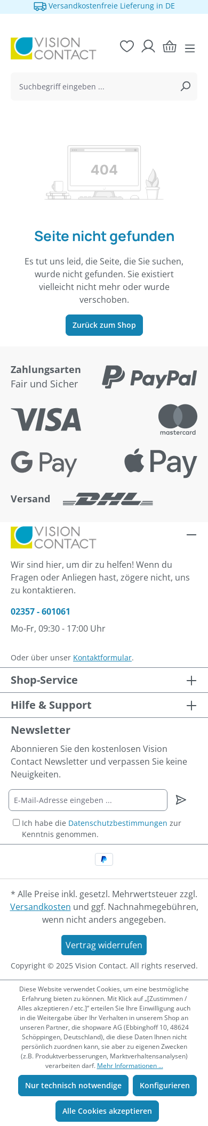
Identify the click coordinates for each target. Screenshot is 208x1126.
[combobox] (92, 86)
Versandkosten (40, 907)
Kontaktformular (102, 657)
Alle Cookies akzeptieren (107, 1111)
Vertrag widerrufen (104, 945)
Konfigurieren (165, 1085)
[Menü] (189, 48)
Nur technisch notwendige (73, 1085)
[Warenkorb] (169, 46)
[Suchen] (185, 86)
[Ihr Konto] (148, 46)
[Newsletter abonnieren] (181, 799)
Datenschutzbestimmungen (117, 823)
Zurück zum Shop (104, 325)
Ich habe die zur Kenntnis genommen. (101, 828)
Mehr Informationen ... (130, 1065)
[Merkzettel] (127, 46)
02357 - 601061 (40, 611)
